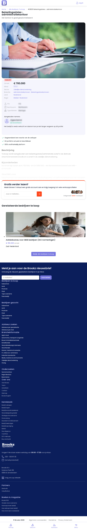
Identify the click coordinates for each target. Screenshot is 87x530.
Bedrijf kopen (6, 408)
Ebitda (4, 429)
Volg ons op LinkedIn (12, 478)
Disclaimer (52, 520)
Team (3, 385)
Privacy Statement (65, 520)
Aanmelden (45, 277)
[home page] (4, 2)
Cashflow (5, 434)
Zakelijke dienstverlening (22, 89)
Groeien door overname (9, 503)
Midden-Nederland (20, 98)
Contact (4, 390)
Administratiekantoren (22, 92)
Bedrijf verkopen (7, 405)
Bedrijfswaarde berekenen (10, 410)
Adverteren (5, 388)
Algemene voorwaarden (38, 520)
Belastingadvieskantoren (40, 92)
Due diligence (6, 431)
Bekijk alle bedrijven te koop (43, 254)
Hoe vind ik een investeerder (10, 511)
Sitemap (4, 393)
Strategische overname (9, 415)
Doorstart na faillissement (10, 421)
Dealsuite (5, 488)
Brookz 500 (5, 500)
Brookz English (6, 396)
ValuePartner (6, 491)
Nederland (17, 95)
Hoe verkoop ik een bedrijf (10, 508)
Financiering (6, 418)
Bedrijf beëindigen (7, 423)
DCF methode (6, 436)
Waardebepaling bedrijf (9, 413)
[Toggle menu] (76, 526)
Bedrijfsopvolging (7, 426)
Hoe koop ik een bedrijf (9, 505)
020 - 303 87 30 (10, 457)
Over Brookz (5, 383)
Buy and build (6, 439)
